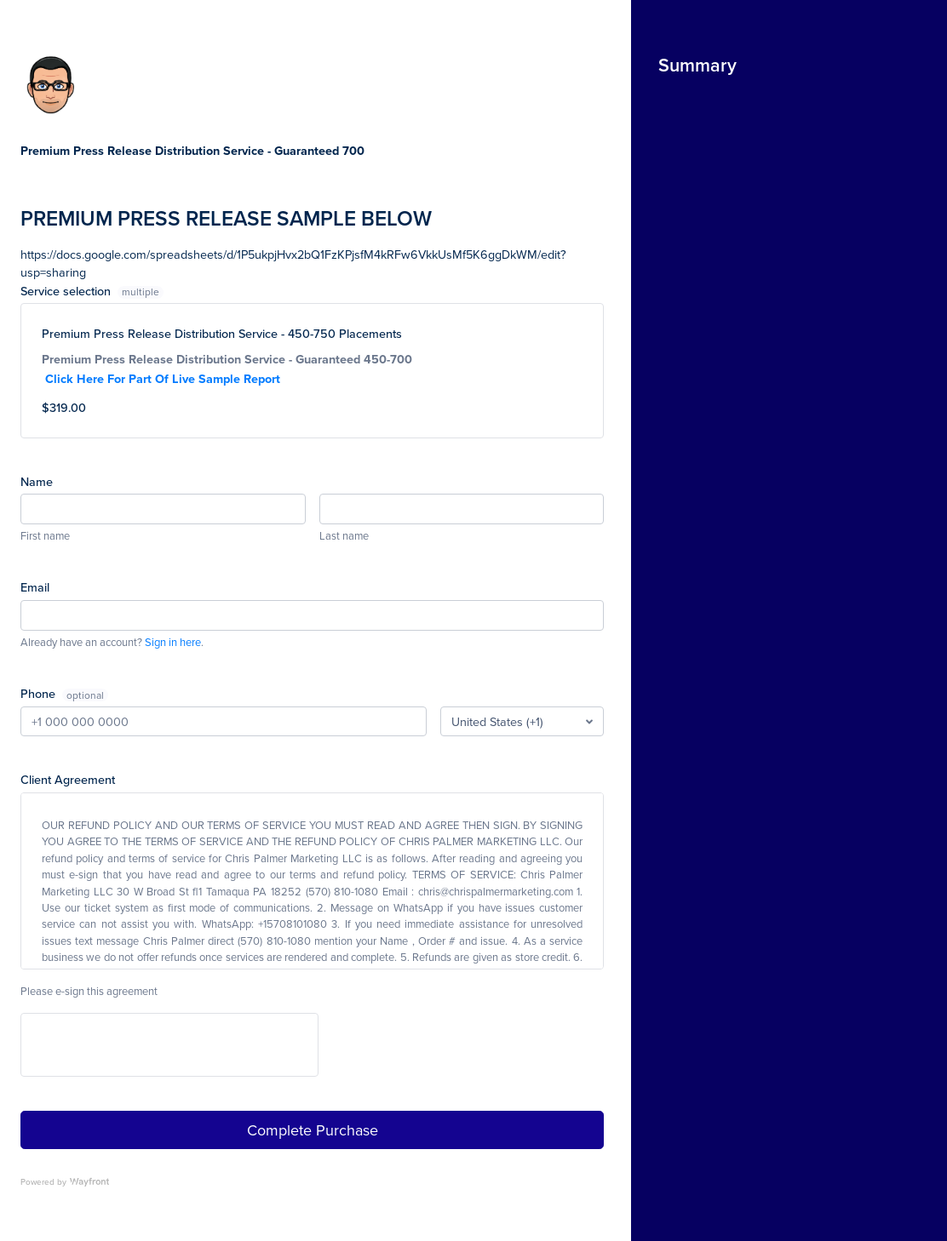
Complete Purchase (312, 1130)
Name (36, 481)
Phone (39, 693)
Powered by (64, 1181)
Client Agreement (67, 779)
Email (34, 587)
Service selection (92, 291)
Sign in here (173, 641)
